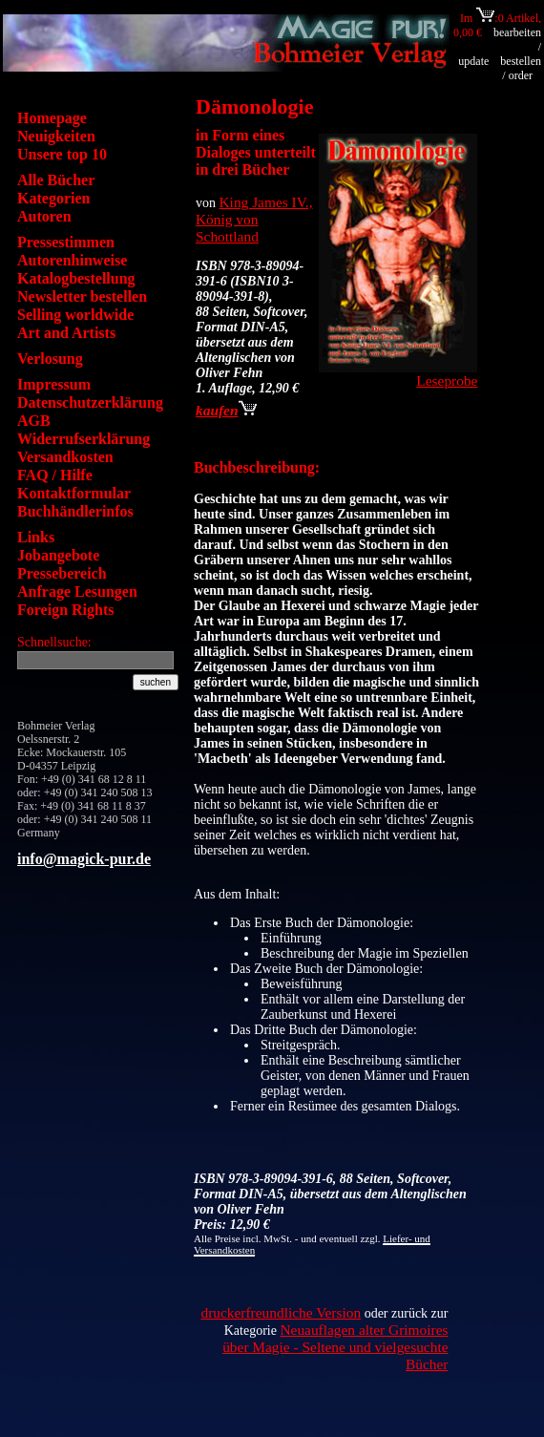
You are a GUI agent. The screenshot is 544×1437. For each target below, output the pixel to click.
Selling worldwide (75, 314)
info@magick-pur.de (84, 859)
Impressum (54, 384)
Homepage (52, 118)
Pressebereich (62, 573)
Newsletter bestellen (82, 296)
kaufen (226, 410)
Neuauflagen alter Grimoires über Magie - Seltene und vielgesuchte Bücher (335, 1346)
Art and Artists (66, 333)
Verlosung (50, 358)
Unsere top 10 (62, 154)
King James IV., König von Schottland (254, 219)
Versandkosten (65, 457)
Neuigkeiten (56, 136)
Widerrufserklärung (83, 439)
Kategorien (53, 198)
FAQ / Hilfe (55, 475)
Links (35, 537)
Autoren (44, 216)
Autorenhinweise (72, 260)
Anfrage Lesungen (77, 591)
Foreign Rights (65, 610)
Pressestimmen (66, 242)
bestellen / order (520, 68)
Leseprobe (446, 380)
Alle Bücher (55, 180)
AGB (34, 420)
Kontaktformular (74, 493)
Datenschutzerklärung (90, 402)
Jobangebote (58, 555)
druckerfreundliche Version (280, 1312)
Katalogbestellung (76, 278)
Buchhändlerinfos (75, 511)
